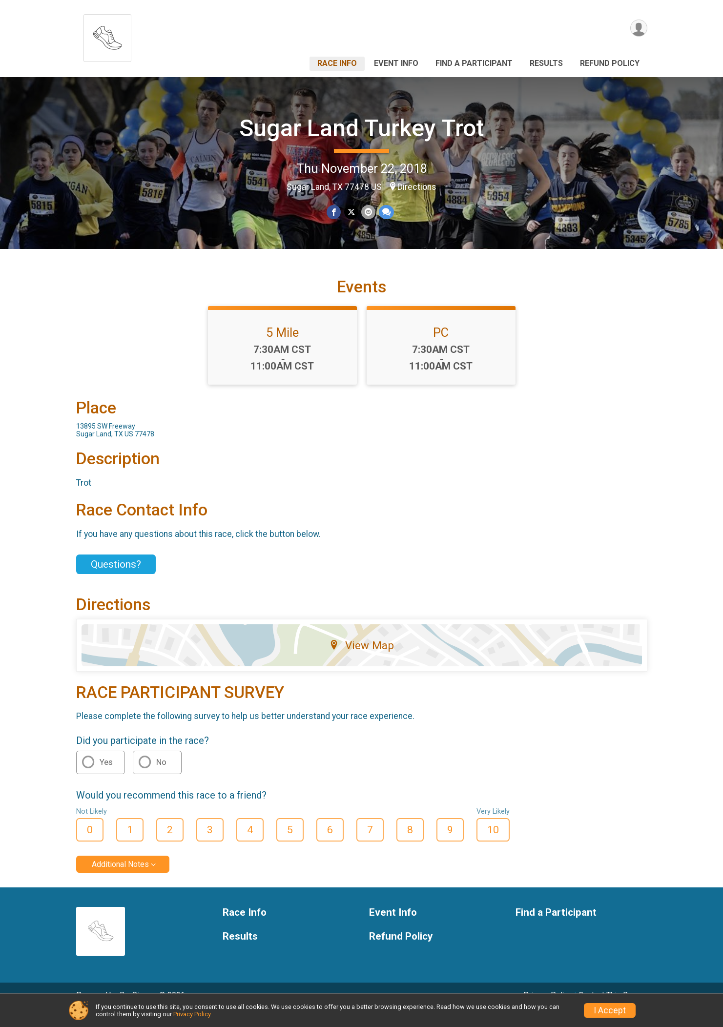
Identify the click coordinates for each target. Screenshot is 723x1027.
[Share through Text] (385, 212)
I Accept (610, 1010)
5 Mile (282, 346)
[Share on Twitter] (351, 212)
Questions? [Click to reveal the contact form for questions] (116, 577)
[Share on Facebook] (334, 212)
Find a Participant (474, 63)
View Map (361, 659)
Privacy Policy (191, 1014)
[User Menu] (638, 29)
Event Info (396, 63)
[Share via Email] (368, 212)
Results (546, 63)
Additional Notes (120, 878)
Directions (416, 187)
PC (441, 346)
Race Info (337, 63)
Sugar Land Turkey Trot (361, 128)
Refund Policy (610, 63)
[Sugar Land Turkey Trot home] (107, 35)
